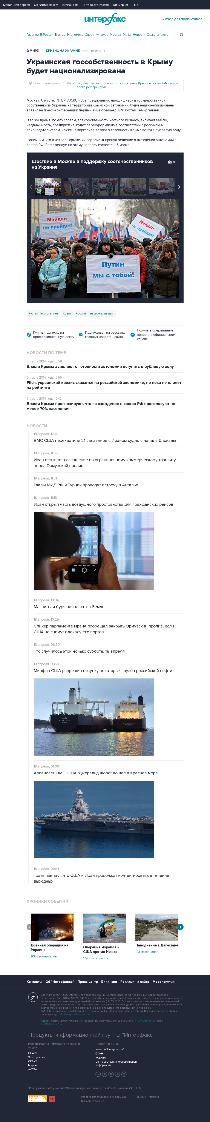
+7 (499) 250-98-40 (144, 1020)
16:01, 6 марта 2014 (93, 51)
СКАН (99, 1053)
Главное (33, 35)
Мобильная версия (16, 5)
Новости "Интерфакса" (109, 1049)
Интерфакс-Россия (96, 5)
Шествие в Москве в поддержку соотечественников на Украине (92, 164)
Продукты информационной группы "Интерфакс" (91, 1034)
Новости (139, 35)
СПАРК (32, 1053)
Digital (127, 35)
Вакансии (109, 982)
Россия (80, 313)
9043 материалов (44, 956)
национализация (102, 313)
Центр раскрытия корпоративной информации (116, 1063)
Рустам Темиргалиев (43, 313)
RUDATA (100, 1057)
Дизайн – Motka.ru (148, 1097)
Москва (115, 35)
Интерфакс (105, 19)
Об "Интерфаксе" (46, 5)
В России (46, 35)
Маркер (33, 1065)
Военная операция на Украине (49, 947)
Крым (67, 313)
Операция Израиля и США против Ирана (101, 949)
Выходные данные (92, 1101)
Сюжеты (153, 35)
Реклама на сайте (134, 982)
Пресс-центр (88, 982)
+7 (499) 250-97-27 (51, 1024)
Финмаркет (120, 5)
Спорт (89, 35)
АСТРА (32, 1069)
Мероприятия (164, 982)
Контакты (34, 982)
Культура (101, 35)
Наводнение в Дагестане (156, 945)
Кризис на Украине (63, 51)
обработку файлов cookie (74, 1014)
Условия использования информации (104, 1097)
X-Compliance (36, 1057)
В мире (60, 35)
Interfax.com (70, 5)
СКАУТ (32, 1061)
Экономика (75, 35)
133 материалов (146, 952)
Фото (164, 35)
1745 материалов (95, 958)
